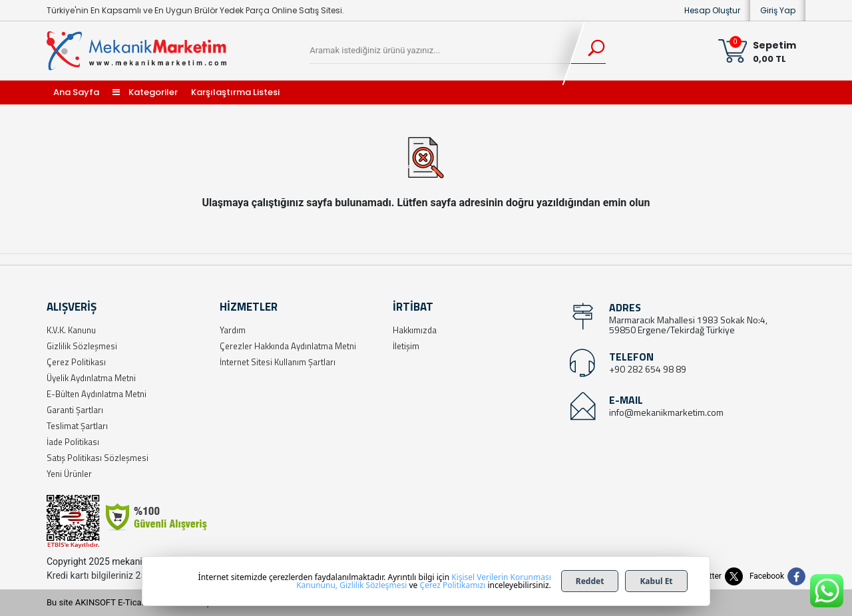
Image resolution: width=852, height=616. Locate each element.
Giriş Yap (777, 10)
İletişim (406, 346)
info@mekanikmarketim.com (666, 412)
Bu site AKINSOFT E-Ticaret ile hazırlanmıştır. (133, 602)
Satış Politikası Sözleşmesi (97, 457)
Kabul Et (656, 581)
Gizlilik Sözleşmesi (82, 346)
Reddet (590, 581)
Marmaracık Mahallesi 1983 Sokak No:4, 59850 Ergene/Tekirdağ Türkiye (688, 325)
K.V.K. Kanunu (71, 330)
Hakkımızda (415, 330)
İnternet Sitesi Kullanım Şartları (277, 362)
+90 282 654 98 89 (647, 369)
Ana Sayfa (76, 92)
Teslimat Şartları (77, 425)
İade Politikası (73, 441)
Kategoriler (145, 92)
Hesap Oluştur (712, 10)
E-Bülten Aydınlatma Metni (96, 393)
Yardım (233, 330)
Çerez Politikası (76, 362)
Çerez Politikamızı (452, 585)
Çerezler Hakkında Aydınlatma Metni (288, 346)
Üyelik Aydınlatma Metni (91, 378)
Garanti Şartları (75, 409)
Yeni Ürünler (69, 473)
